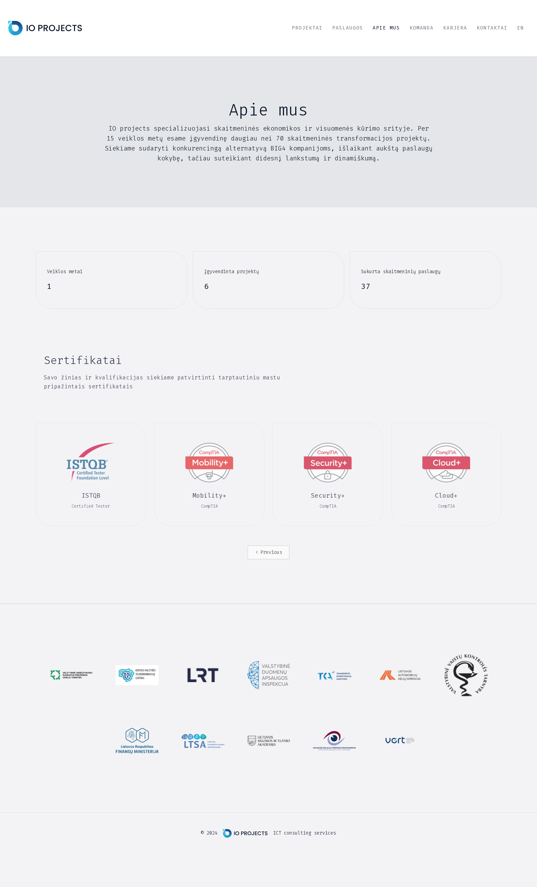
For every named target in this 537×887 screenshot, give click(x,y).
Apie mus (386, 28)
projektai (307, 28)
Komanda (422, 28)
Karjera (455, 28)
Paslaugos (347, 28)
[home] (45, 28)
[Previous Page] (268, 552)
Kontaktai (492, 28)
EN (520, 28)
